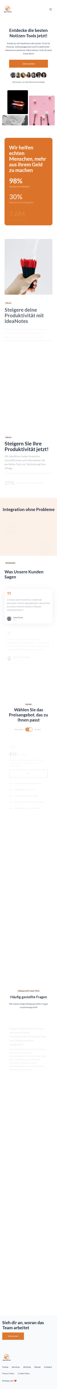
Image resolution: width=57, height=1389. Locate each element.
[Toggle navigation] (51, 9)
